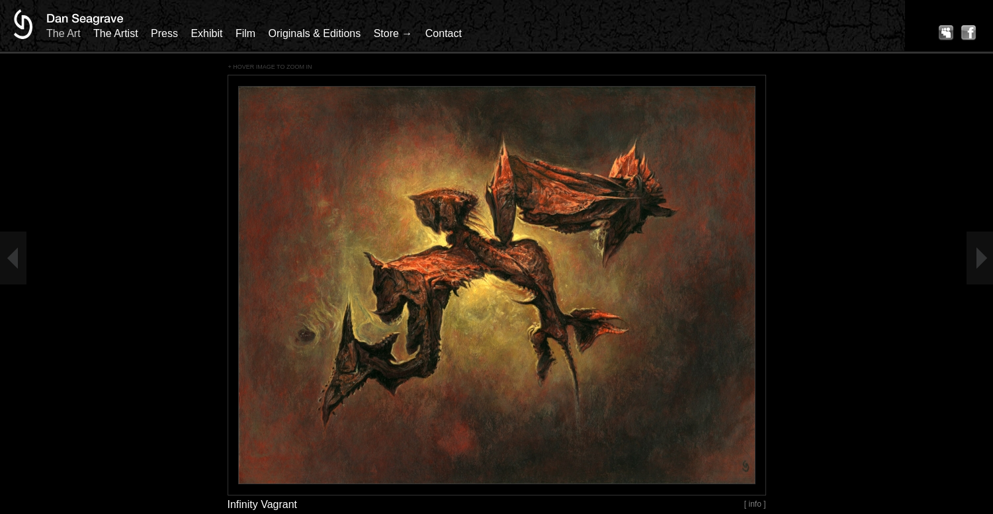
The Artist (115, 33)
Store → (393, 33)
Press (164, 33)
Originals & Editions (315, 33)
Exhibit (206, 33)
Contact (443, 33)
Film (245, 33)
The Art (63, 33)
